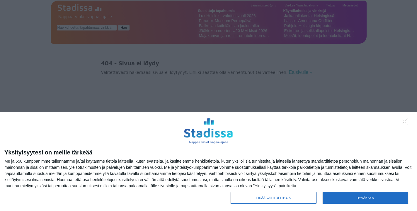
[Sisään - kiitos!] (406, 123)
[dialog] (208, 162)
